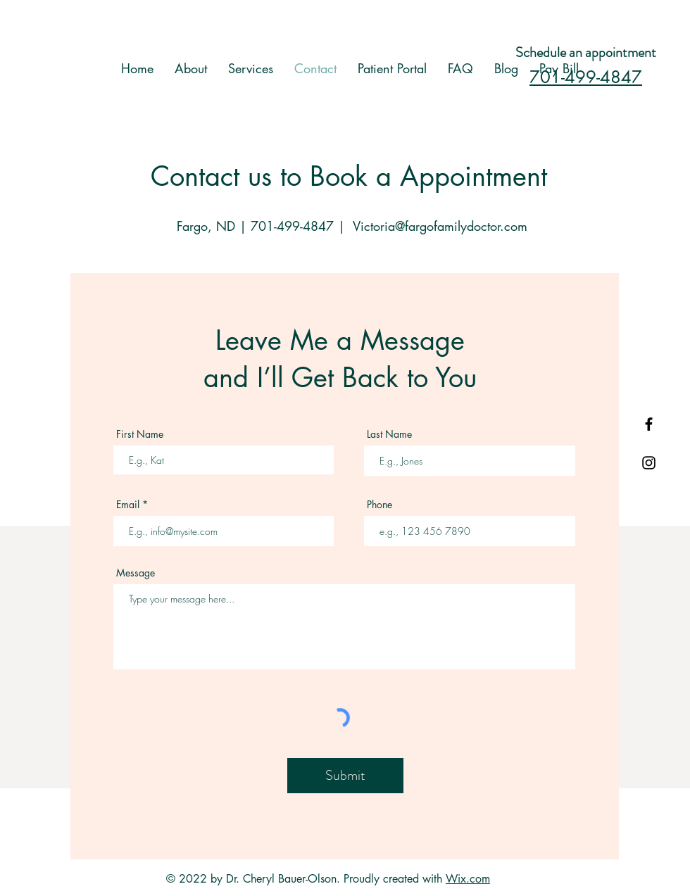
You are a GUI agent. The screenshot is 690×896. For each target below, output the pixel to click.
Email (127, 505)
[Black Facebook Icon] (649, 424)
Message (135, 573)
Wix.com (468, 878)
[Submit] (345, 775)
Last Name (389, 434)
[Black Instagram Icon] (649, 463)
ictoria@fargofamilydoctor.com (443, 225)
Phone (379, 505)
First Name (139, 434)
